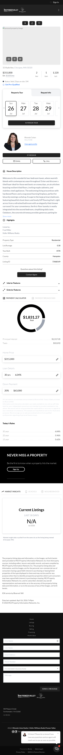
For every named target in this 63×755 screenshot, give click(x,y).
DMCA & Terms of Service (36, 752)
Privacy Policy (20, 752)
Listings (31, 622)
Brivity (30, 749)
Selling (31, 629)
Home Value (31, 635)
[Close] (58, 733)
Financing (31, 632)
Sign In (54, 2)
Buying (31, 626)
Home (31, 619)
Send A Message (50, 689)
